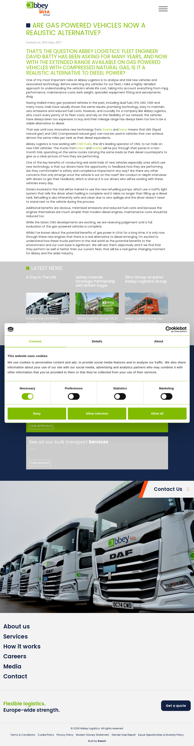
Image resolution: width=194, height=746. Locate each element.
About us (16, 626)
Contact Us (168, 489)
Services (15, 637)
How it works (22, 646)
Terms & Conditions (22, 735)
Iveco (123, 129)
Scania (107, 129)
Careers (14, 656)
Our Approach (41, 426)
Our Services (40, 463)
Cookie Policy (46, 735)
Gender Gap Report (124, 735)
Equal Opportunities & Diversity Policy (161, 735)
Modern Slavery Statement (92, 735)
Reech (102, 741)
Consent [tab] (35, 341)
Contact (15, 676)
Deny (37, 413)
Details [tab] (97, 341)
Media (12, 666)
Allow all (157, 413)
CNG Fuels (84, 144)
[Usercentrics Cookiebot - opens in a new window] (169, 329)
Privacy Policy (65, 735)
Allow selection (97, 413)
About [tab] (158, 341)
